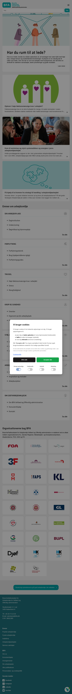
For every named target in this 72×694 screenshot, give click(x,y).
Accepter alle (48, 360)
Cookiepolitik (17, 354)
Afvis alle (24, 360)
